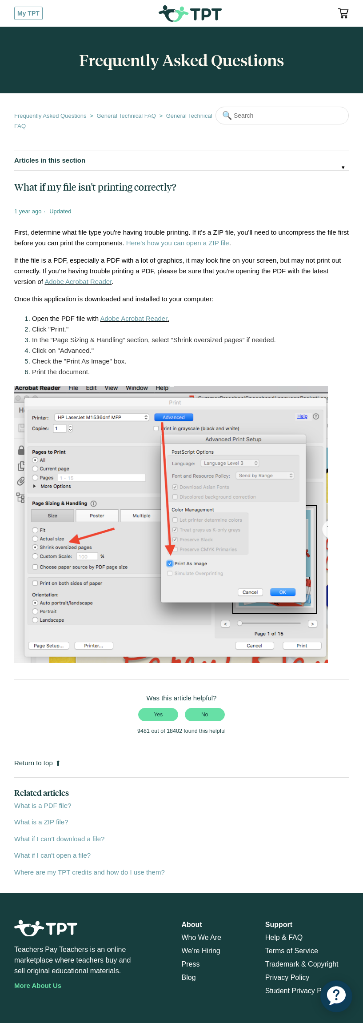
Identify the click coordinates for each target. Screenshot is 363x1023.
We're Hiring (201, 951)
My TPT (28, 13)
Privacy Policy (287, 977)
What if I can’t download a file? (59, 839)
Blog (189, 977)
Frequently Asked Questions (50, 115)
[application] (336, 996)
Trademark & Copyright (302, 964)
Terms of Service (291, 951)
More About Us (37, 985)
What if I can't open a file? (52, 855)
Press (191, 964)
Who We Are (202, 937)
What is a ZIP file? (41, 822)
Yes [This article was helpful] (158, 714)
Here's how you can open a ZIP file (177, 243)
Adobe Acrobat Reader (78, 281)
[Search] (282, 115)
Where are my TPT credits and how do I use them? (89, 872)
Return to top (37, 763)
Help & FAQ (284, 937)
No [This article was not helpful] (204, 714)
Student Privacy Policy (300, 991)
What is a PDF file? (42, 805)
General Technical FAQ (126, 115)
